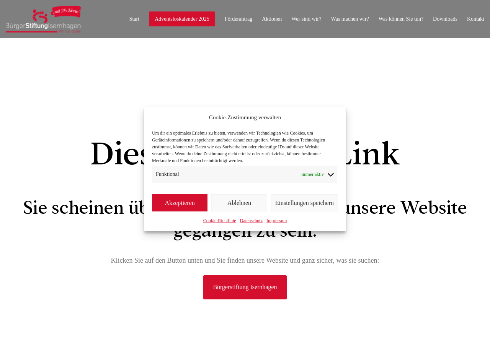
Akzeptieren (180, 203)
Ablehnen (239, 203)
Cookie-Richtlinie (219, 220)
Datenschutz (251, 220)
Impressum (276, 220)
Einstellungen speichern (304, 203)
